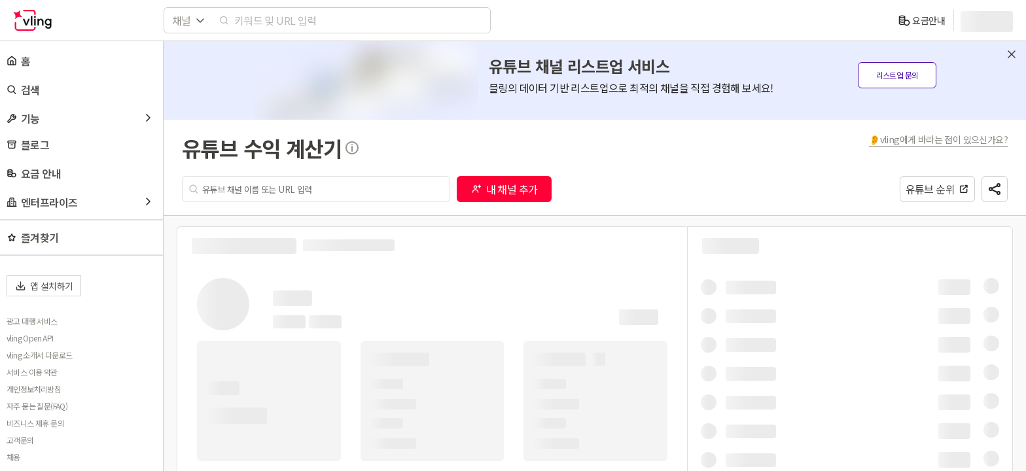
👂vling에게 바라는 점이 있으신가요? (938, 139)
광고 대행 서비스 (32, 321)
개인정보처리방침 (34, 389)
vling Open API (30, 338)
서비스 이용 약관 (32, 372)
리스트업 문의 (897, 74)
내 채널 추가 (504, 189)
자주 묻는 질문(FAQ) (37, 406)
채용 (13, 457)
